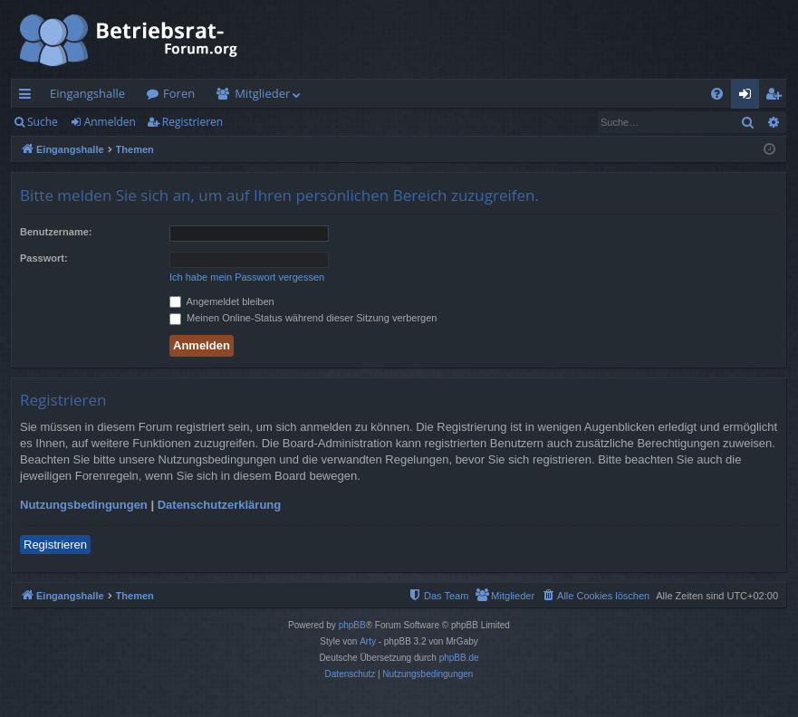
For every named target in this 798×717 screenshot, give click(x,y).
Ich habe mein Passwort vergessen (246, 277)
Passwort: (44, 258)
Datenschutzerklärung (220, 504)
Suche (42, 121)
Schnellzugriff (28, 97)
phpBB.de (459, 658)
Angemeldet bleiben (221, 301)
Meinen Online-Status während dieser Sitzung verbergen (303, 317)
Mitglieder (262, 93)
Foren (179, 93)
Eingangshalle (87, 93)
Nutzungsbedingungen (84, 504)
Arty (368, 641)
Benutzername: (55, 231)
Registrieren (192, 121)
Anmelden (110, 121)
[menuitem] (717, 94)
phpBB (352, 625)
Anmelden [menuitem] (750, 97)
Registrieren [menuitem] (777, 97)
